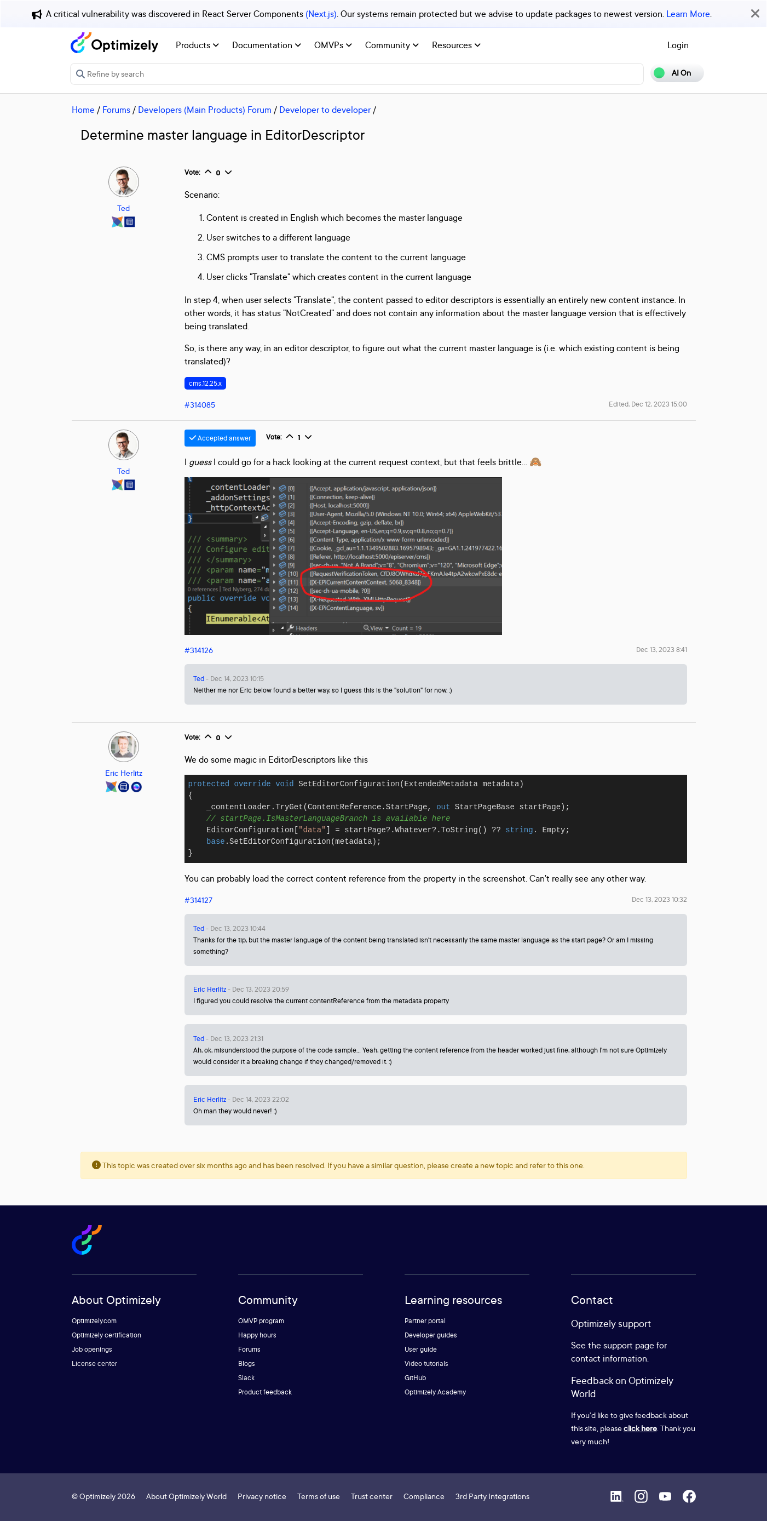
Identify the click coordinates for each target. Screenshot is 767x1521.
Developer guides (431, 1335)
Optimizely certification (106, 1335)
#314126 (198, 650)
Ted (123, 208)
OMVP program (261, 1320)
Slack (246, 1377)
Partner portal (425, 1320)
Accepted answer (220, 438)
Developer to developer (325, 110)
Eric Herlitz (123, 773)
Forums (116, 110)
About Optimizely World (186, 1496)
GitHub (415, 1377)
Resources (456, 45)
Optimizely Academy (435, 1392)
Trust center (372, 1496)
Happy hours (257, 1335)
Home (83, 110)
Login (678, 45)
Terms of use (318, 1496)
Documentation (266, 45)
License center (94, 1363)
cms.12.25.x (205, 383)
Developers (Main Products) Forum (205, 110)
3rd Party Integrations (492, 1496)
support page (628, 1345)
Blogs (246, 1363)
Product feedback (265, 1392)
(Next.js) (321, 14)
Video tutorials (426, 1363)
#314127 (198, 900)
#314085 (199, 404)
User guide (421, 1349)
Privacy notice (262, 1496)
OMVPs (333, 45)
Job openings (92, 1349)
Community (392, 45)
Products (197, 45)
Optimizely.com (94, 1320)
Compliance (424, 1496)
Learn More (688, 14)
